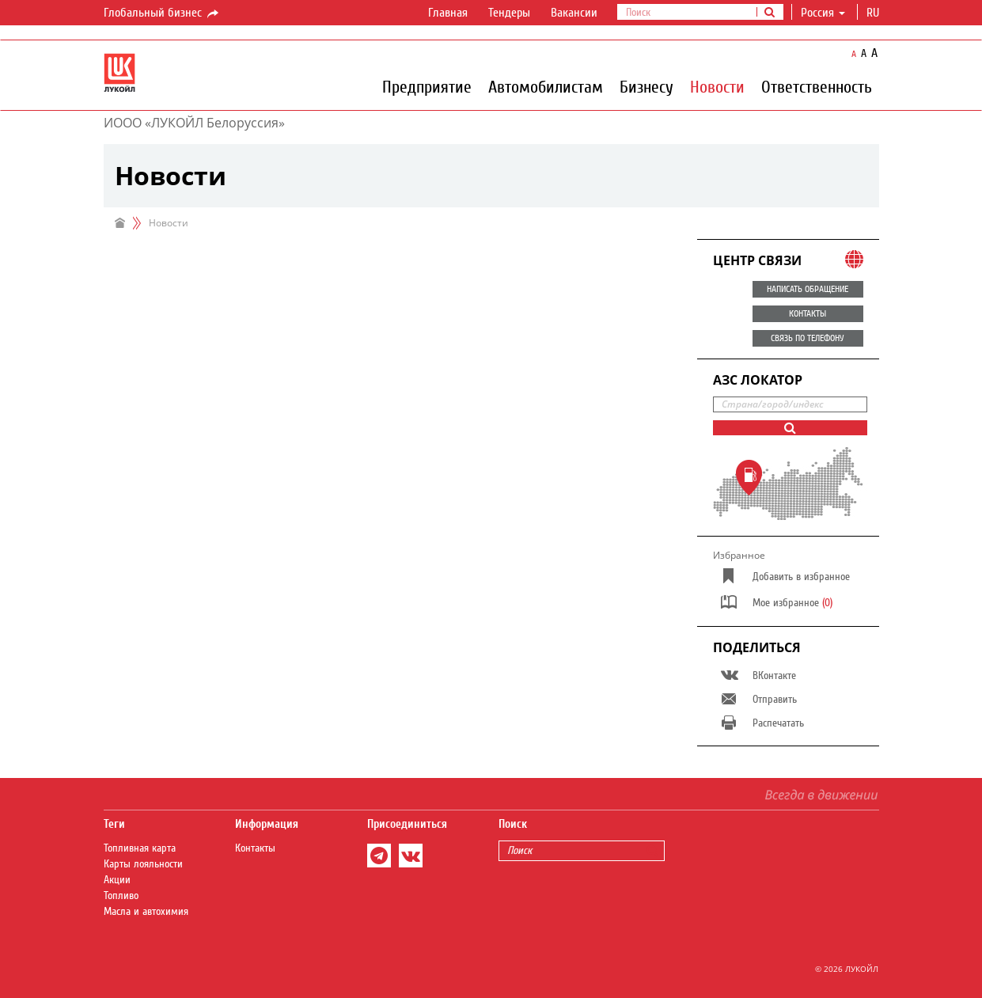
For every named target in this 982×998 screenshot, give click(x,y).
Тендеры (509, 13)
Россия (823, 13)
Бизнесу (646, 86)
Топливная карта (140, 848)
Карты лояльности (143, 864)
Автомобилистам (545, 86)
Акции (117, 880)
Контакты (255, 848)
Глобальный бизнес (162, 13)
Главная (448, 13)
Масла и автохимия (146, 911)
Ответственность (816, 86)
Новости (717, 86)
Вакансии (574, 13)
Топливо (121, 896)
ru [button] (874, 13)
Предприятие (427, 86)
